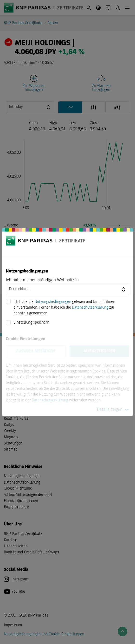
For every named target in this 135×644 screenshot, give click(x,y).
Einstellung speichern (31, 323)
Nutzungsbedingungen (52, 302)
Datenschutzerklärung (90, 308)
